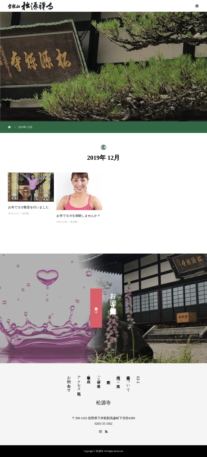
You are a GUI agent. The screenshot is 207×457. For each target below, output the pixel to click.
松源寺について (128, 382)
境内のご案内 (118, 378)
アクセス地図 (79, 382)
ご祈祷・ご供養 (99, 378)
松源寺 (103, 402)
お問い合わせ (69, 382)
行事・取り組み (89, 378)
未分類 (25, 213)
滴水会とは (96, 308)
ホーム (138, 378)
